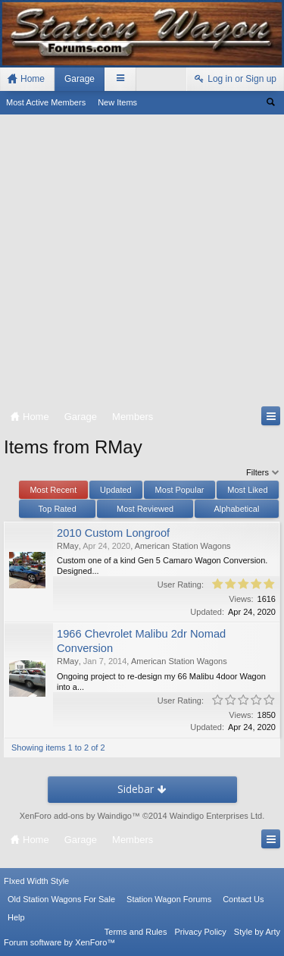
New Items (117, 102)
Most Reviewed (145, 508)
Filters (263, 472)
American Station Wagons (183, 545)
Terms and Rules (136, 931)
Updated (116, 489)
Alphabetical (236, 508)
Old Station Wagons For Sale (61, 899)
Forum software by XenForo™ (59, 942)
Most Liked (247, 489)
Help (16, 917)
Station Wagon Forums (168, 899)
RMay (68, 545)
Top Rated (57, 508)
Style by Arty (257, 931)
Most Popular (179, 489)
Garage (79, 79)
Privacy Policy (200, 931)
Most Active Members (46, 102)
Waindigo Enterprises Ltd (216, 815)
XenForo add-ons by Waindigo (76, 815)
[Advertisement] (142, 263)
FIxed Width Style (36, 880)
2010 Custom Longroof (113, 533)
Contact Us (243, 899)
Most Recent (53, 489)
